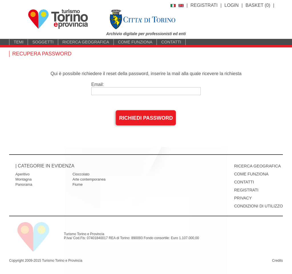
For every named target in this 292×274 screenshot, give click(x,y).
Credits (277, 261)
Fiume (77, 184)
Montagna (23, 179)
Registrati (204, 5)
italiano (173, 5)
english (181, 5)
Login (231, 5)
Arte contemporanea (89, 179)
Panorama (23, 184)
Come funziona (135, 42)
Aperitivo (22, 174)
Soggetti (42, 42)
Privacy (243, 198)
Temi (18, 42)
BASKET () (258, 5)
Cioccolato (81, 174)
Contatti (171, 42)
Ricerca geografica (85, 42)
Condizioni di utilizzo (258, 206)
